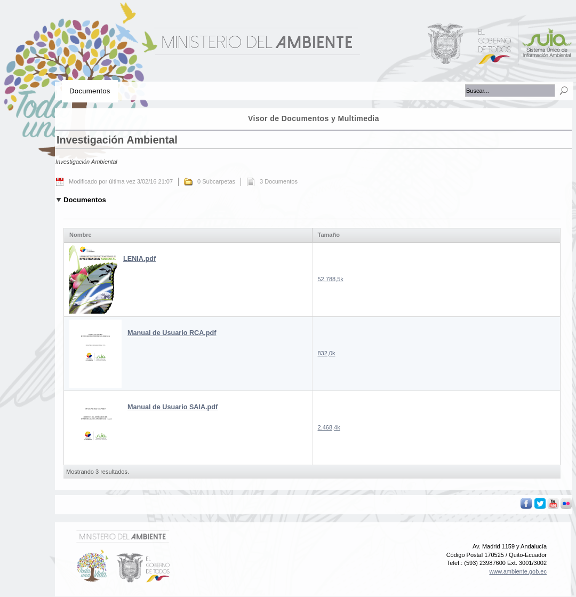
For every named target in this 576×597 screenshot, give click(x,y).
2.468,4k (329, 427)
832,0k (326, 353)
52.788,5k (330, 279)
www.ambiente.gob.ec (518, 571)
